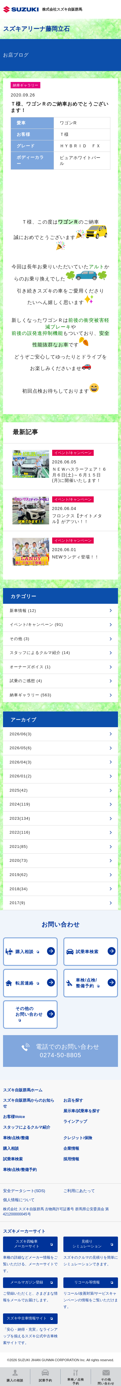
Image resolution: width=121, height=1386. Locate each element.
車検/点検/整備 (16, 1138)
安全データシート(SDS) (24, 1190)
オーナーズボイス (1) (30, 667)
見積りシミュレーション (87, 1243)
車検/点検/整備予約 (20, 1169)
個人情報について (19, 1200)
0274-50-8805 (60, 1055)
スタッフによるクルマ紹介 (26, 1127)
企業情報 (71, 1148)
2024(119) (20, 804)
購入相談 (11, 1148)
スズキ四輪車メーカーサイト (26, 1243)
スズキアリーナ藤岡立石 (36, 28)
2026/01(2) (21, 776)
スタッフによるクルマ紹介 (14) (40, 652)
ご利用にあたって (79, 1190)
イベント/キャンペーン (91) (36, 624)
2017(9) (17, 903)
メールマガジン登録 (26, 1282)
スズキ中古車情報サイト (27, 1318)
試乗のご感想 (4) (26, 680)
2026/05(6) (21, 748)
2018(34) (19, 889)
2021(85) (19, 846)
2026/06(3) (21, 734)
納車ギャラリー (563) (31, 695)
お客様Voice (14, 1116)
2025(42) (19, 790)
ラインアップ (75, 1121)
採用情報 (71, 1159)
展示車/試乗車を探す (81, 1111)
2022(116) (20, 832)
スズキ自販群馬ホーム (22, 1090)
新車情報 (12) (23, 610)
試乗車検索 (13, 1159)
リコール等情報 (87, 1282)
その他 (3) (20, 638)
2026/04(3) (21, 762)
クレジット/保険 (77, 1138)
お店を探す (73, 1100)
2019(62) (19, 874)
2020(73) (19, 860)
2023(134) (20, 818)
